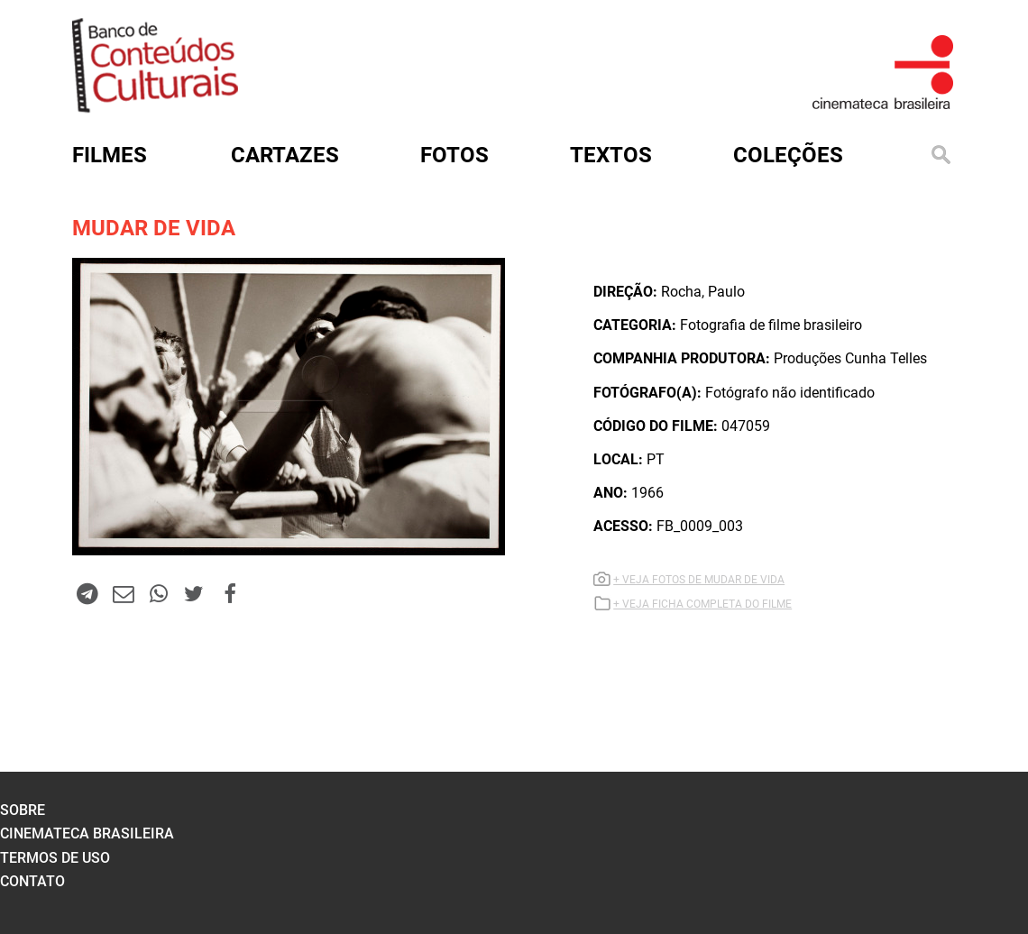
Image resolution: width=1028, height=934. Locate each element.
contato (32, 881)
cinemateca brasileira (87, 833)
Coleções (788, 155)
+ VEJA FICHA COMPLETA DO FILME (702, 604)
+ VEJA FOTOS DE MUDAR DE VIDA (699, 579)
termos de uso (55, 857)
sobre (22, 810)
